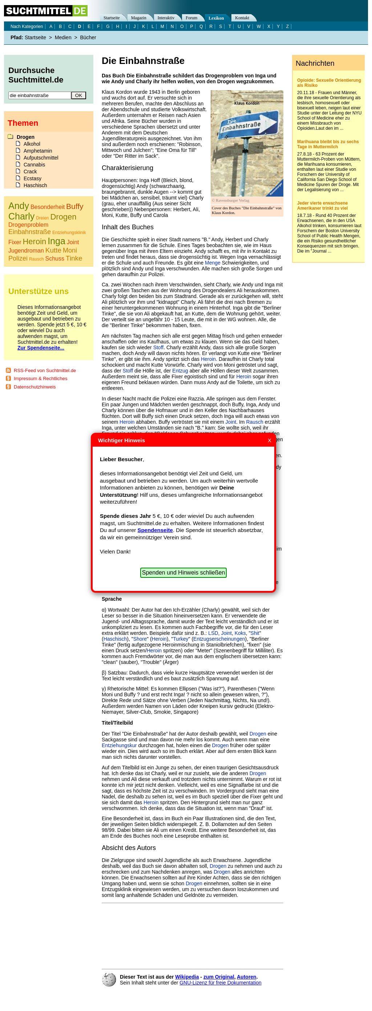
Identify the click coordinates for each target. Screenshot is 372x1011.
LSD (213, 633)
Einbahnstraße (29, 231)
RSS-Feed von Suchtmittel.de (45, 370)
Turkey (180, 639)
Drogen (258, 734)
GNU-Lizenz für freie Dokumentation (220, 983)
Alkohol (32, 144)
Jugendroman (26, 250)
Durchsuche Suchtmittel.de (36, 75)
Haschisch (115, 639)
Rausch (254, 422)
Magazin (138, 17)
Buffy (74, 206)
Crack (30, 171)
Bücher (88, 37)
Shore (140, 639)
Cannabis (34, 165)
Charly (21, 216)
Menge (213, 263)
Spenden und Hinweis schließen (183, 572)
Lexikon (216, 18)
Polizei (18, 258)
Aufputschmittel (41, 158)
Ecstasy (32, 178)
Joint (231, 422)
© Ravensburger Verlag (230, 200)
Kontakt (242, 17)
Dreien (42, 218)
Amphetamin (38, 151)
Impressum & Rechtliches (40, 378)
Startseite (112, 17)
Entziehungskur (119, 745)
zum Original (218, 977)
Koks (240, 633)
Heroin (208, 359)
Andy (18, 206)
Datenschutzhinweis (35, 387)
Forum (191, 17)
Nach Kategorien (27, 26)
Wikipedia (187, 977)
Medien (63, 37)
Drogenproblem (28, 225)
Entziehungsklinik (69, 232)
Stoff (158, 347)
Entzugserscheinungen (219, 639)
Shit (255, 633)
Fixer (14, 242)
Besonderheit (48, 207)
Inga (56, 241)
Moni (70, 250)
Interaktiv (166, 17)
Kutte (53, 250)
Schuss (54, 258)
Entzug (180, 371)
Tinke (74, 258)
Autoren (246, 977)
